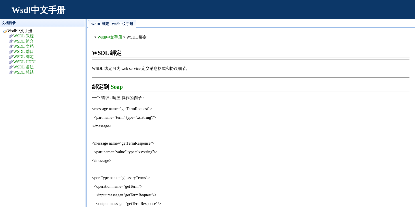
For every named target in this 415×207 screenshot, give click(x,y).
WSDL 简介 (23, 41)
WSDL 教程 (23, 36)
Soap (117, 87)
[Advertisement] (304, 13)
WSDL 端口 (23, 51)
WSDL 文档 (23, 46)
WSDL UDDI (24, 62)
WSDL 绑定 (23, 57)
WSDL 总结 (23, 72)
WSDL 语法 (23, 67)
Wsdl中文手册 (38, 10)
